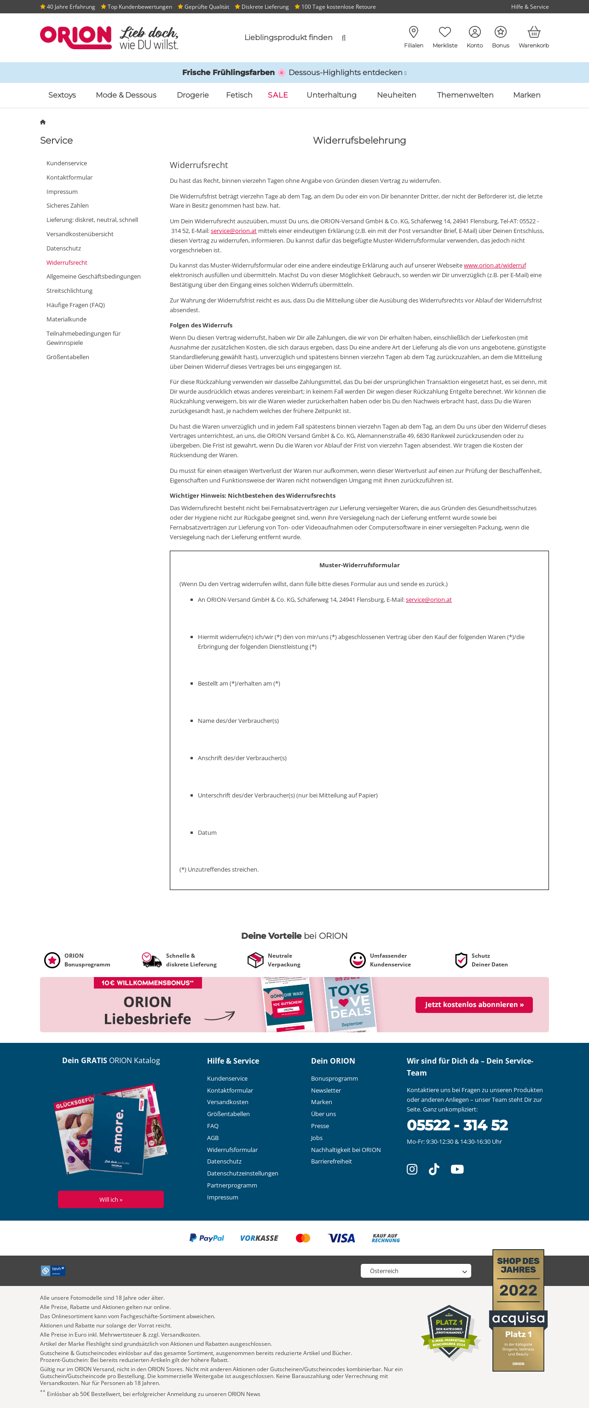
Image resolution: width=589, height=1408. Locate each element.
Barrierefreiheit (331, 1161)
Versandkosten (227, 1102)
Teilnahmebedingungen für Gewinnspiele (83, 338)
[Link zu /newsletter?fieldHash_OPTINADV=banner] (294, 1004)
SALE (278, 95)
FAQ (213, 1126)
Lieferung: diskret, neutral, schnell (92, 219)
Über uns (323, 1114)
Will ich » (110, 1199)
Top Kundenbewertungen (136, 7)
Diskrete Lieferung (262, 7)
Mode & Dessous (126, 95)
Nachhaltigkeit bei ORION (346, 1150)
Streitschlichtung (69, 290)
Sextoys (62, 95)
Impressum (62, 191)
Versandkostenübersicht (80, 234)
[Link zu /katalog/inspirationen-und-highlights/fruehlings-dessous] (294, 72)
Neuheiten (396, 95)
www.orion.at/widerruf (495, 265)
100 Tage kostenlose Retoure (335, 7)
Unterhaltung (331, 95)
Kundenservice (66, 163)
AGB (213, 1138)
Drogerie (193, 95)
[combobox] (277, 38)
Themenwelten (465, 95)
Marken (527, 95)
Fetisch (239, 95)
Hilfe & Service (530, 7)
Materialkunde (66, 319)
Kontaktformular (69, 177)
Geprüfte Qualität (203, 7)
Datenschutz (63, 248)
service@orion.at (234, 231)
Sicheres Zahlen (67, 205)
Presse (320, 1126)
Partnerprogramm (232, 1185)
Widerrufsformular (232, 1150)
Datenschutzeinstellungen (242, 1173)
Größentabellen (67, 357)
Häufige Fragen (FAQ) (75, 305)
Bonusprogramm (334, 1078)
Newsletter (326, 1090)
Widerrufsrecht (66, 262)
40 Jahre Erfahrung (67, 7)
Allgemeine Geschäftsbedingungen (93, 276)
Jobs (317, 1138)
